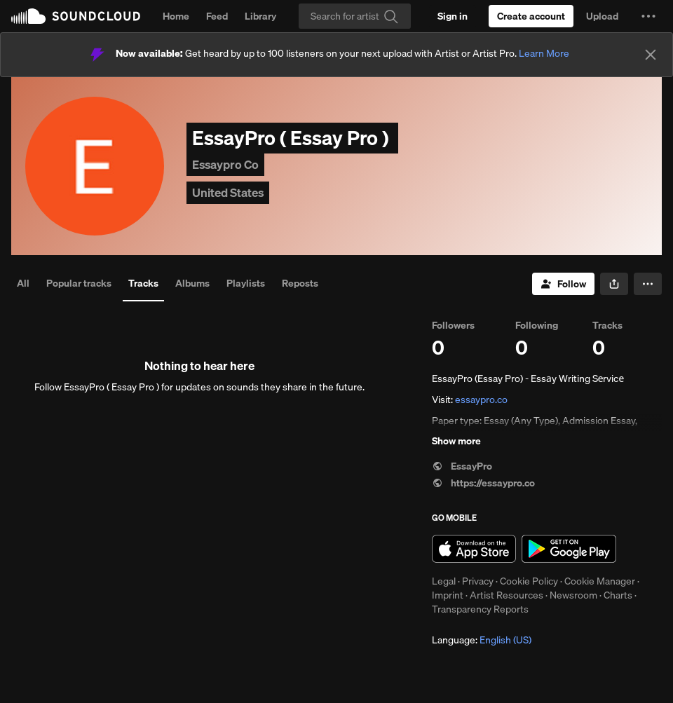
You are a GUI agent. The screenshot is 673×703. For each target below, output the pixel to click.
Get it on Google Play (569, 549)
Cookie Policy (529, 581)
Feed (217, 16)
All (23, 283)
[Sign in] (452, 16)
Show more (456, 441)
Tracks (143, 283)
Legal (444, 581)
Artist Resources (506, 595)
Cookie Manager (599, 581)
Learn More (544, 53)
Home (176, 16)
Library (260, 16)
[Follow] (563, 284)
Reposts (300, 283)
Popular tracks (78, 283)
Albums (192, 283)
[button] (648, 16)
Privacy (478, 581)
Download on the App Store (474, 549)
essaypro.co (481, 399)
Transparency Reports (480, 609)
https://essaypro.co (483, 483)
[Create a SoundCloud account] (531, 16)
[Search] (355, 16)
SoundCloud (75, 16)
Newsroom (573, 595)
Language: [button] (481, 640)
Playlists (245, 283)
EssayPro (462, 466)
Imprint (447, 595)
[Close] (650, 54)
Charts (618, 595)
